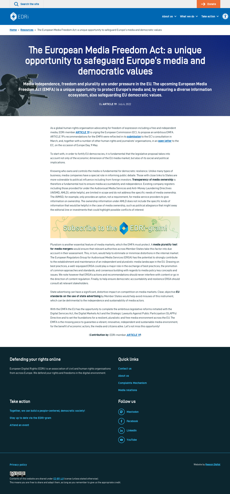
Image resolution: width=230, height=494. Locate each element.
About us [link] (167, 16)
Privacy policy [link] (18, 464)
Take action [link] (208, 16)
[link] (225, 16)
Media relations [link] (127, 390)
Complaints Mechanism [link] (132, 382)
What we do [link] (187, 16)
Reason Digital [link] (212, 464)
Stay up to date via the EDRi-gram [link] (30, 417)
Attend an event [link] (19, 425)
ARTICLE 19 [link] (133, 334)
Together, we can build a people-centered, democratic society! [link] (47, 410)
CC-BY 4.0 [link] (58, 478)
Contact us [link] (125, 368)
